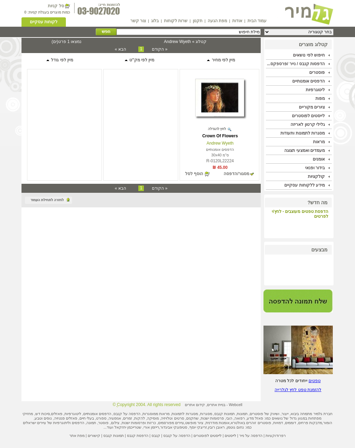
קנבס (155, 435)
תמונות (242, 414)
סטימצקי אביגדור (173, 427)
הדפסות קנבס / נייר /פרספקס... (296, 63)
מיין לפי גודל (59, 60)
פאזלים (56, 414)
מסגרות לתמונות (185, 414)
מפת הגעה (217, 20)
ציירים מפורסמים (171, 423)
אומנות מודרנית (218, 423)
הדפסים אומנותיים (308, 81)
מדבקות (315, 423)
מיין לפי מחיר (220, 60)
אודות (237, 20)
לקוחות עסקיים (44, 21)
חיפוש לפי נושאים (309, 55)
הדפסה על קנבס (126, 414)
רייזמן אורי (151, 427)
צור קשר (138, 20)
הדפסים (78, 423)
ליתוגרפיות (61, 423)
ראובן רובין (216, 427)
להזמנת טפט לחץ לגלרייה (298, 389)
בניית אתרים (216, 405)
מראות (319, 141)
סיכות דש (42, 414)
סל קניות (56, 5)
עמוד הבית (257, 20)
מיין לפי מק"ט (139, 60)
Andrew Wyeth (220, 143)
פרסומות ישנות (212, 418)
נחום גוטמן (235, 427)
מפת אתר (77, 435)
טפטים (315, 380)
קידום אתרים (195, 405)
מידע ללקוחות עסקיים (304, 185)
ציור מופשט (194, 423)
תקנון (197, 20)
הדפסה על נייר (250, 435)
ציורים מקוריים (312, 107)
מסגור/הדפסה (236, 173)
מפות (320, 98)
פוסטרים (317, 72)
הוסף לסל (194, 173)
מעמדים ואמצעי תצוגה (304, 150)
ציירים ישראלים (34, 423)
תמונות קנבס (113, 435)
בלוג (155, 20)
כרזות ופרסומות (143, 423)
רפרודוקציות (276, 435)
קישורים (94, 435)
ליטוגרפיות (315, 89)
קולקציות (316, 176)
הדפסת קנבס (137, 435)
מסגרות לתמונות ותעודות (302, 133)
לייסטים (230, 435)
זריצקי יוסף (198, 427)
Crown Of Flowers (220, 135)
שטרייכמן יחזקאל (127, 427)
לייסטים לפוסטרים (308, 115)
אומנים (319, 159)
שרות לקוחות (176, 20)
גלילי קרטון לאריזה (308, 124)
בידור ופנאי (315, 167)
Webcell (235, 405)
